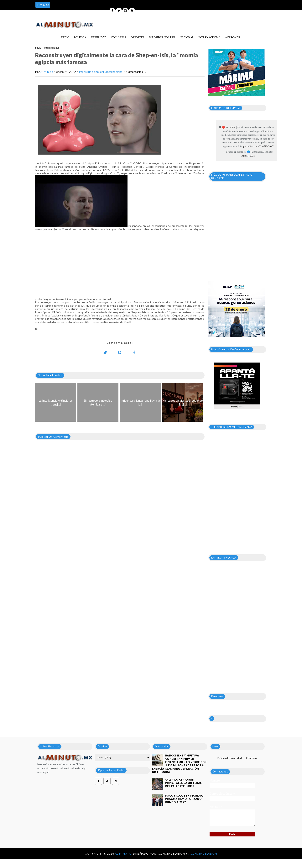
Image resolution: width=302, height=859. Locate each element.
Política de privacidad (229, 758)
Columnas (118, 37)
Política (80, 37)
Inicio (65, 37)
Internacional (209, 37)
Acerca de (232, 37)
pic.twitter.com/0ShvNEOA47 (258, 146)
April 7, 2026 (248, 155)
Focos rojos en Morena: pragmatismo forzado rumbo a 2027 (184, 799)
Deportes (137, 37)
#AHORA (231, 127)
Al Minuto (46, 71)
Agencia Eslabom (203, 853)
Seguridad (99, 37)
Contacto (251, 758)
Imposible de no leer (92, 71)
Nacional (187, 37)
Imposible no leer (162, 37)
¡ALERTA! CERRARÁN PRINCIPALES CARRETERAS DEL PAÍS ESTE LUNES (183, 783)
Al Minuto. (124, 853)
